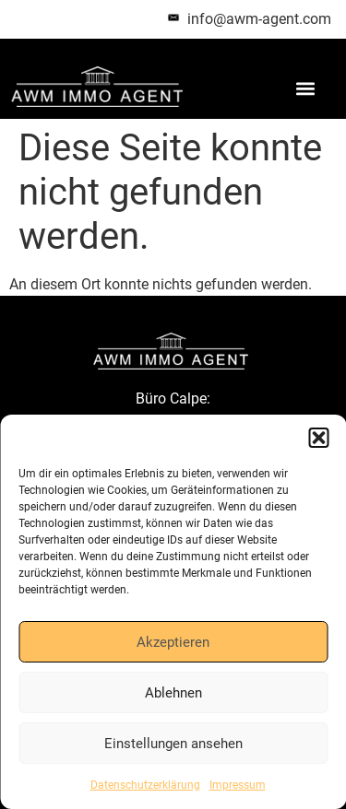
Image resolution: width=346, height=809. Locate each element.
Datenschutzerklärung (145, 785)
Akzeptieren (173, 642)
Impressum (237, 785)
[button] (318, 437)
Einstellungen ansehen (173, 743)
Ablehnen (173, 693)
